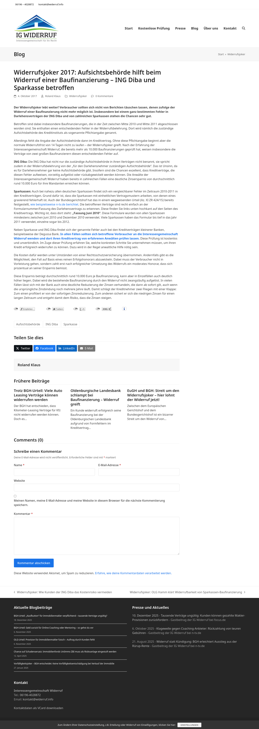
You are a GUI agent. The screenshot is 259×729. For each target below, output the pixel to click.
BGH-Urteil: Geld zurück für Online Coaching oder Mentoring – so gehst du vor (54, 627)
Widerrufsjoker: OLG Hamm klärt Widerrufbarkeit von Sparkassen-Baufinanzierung (187, 592)
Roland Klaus (53, 96)
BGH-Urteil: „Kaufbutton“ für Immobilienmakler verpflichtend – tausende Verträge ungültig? (60, 615)
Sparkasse (70, 324)
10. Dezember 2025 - (146, 615)
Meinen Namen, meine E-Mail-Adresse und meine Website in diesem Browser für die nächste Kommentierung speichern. (89, 503)
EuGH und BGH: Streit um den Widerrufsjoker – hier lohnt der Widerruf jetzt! (153, 395)
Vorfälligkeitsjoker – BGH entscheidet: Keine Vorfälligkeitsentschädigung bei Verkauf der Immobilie (64, 663)
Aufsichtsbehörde (28, 324)
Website (19, 481)
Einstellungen (189, 725)
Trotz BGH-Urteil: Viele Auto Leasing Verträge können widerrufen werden (38, 395)
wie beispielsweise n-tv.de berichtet (54, 204)
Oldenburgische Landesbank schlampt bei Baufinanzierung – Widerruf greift (95, 397)
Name (19, 465)
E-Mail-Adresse (109, 465)
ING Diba (52, 324)
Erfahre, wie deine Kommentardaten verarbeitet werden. (133, 573)
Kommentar (23, 514)
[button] (243, 28)
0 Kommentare (104, 96)
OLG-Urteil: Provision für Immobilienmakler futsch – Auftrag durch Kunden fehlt (54, 639)
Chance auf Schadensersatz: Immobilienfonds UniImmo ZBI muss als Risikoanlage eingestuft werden (65, 651)
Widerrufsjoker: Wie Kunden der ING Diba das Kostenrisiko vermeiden (63, 592)
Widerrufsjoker (78, 96)
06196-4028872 (30, 695)
